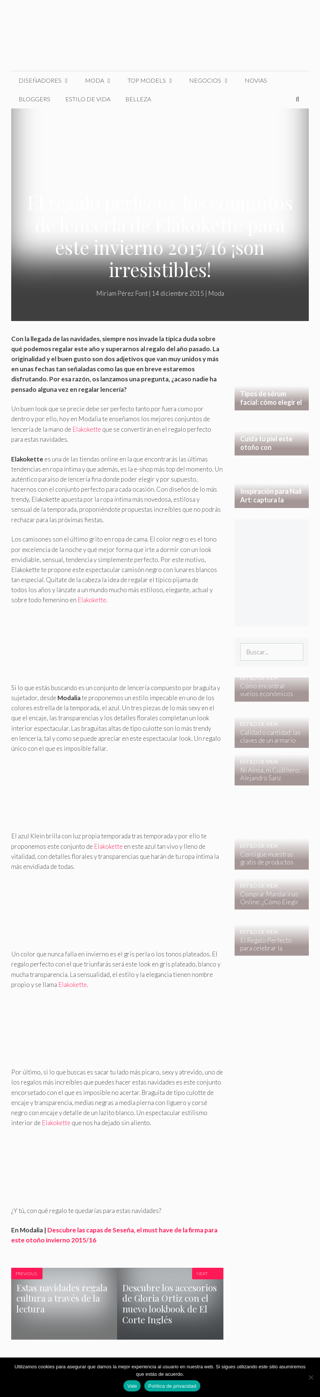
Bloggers (34, 98)
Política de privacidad (172, 1386)
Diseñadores (48, 80)
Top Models (155, 80)
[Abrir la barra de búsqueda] (297, 99)
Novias (256, 80)
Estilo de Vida (87, 98)
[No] (310, 1377)
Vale (132, 1386)
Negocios (213, 80)
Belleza (138, 98)
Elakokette (86, 429)
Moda (102, 80)
